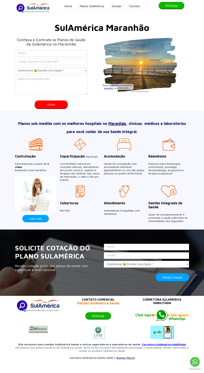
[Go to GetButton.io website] (195, 369)
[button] (171, 5)
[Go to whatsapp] (195, 362)
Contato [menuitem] (134, 6)
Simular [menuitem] (116, 6)
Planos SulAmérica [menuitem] (92, 6)
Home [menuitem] (68, 6)
